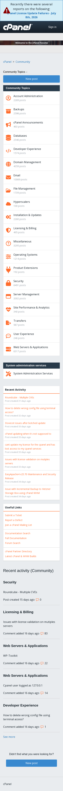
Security (18, 281)
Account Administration (28, 96)
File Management (24, 188)
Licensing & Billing (24, 228)
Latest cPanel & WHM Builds (20, 556)
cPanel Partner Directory (18, 551)
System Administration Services (33, 373)
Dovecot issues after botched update (25, 423)
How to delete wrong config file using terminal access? (26, 717)
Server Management (26, 294)
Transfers (19, 321)
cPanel (7, 62)
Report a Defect (14, 520)
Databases (20, 136)
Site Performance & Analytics (31, 307)
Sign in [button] (52, 27)
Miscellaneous (22, 241)
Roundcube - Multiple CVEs (19, 397)
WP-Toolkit (10, 655)
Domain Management (27, 162)
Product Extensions (25, 268)
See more (9, 737)
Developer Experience (27, 149)
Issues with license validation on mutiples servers (29, 624)
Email (16, 175)
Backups (18, 109)
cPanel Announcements (28, 122)
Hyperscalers (21, 202)
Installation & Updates (27, 215)
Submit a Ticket (13, 515)
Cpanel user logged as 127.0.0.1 (23, 685)
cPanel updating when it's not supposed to (28, 433)
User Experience (23, 334)
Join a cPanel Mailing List (18, 524)
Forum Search (12, 543)
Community (23, 62)
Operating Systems (25, 254)
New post (32, 79)
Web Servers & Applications (30, 347)
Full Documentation (16, 538)
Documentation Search (17, 533)
